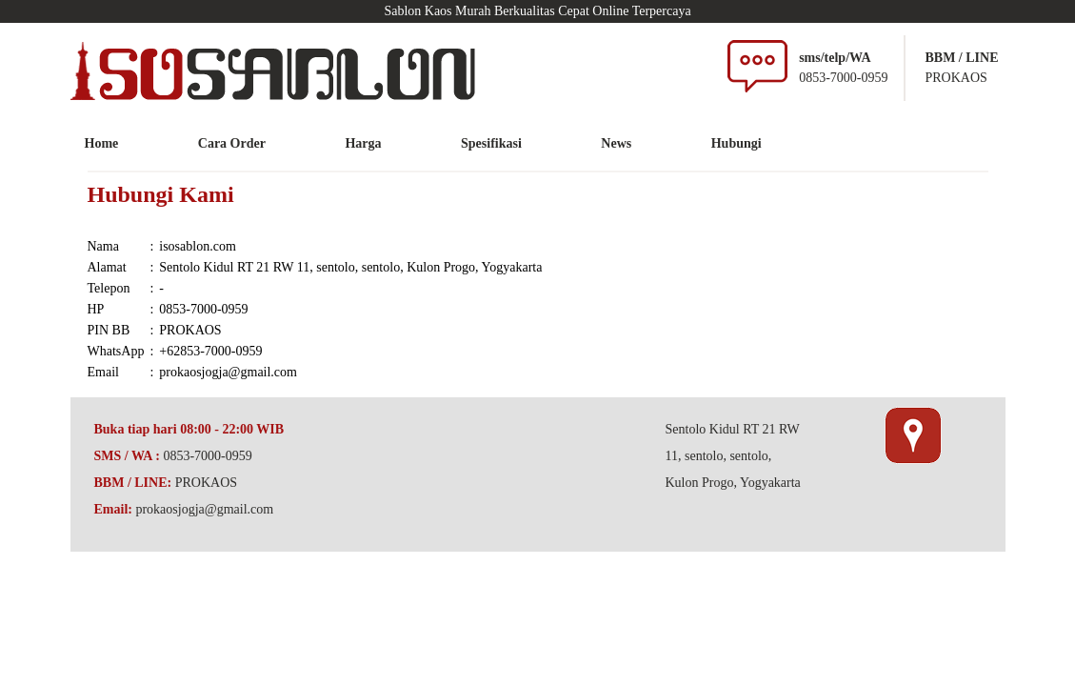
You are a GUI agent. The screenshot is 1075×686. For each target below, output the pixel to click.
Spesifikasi (491, 143)
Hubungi (736, 143)
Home (102, 143)
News (616, 143)
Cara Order (232, 143)
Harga (363, 143)
